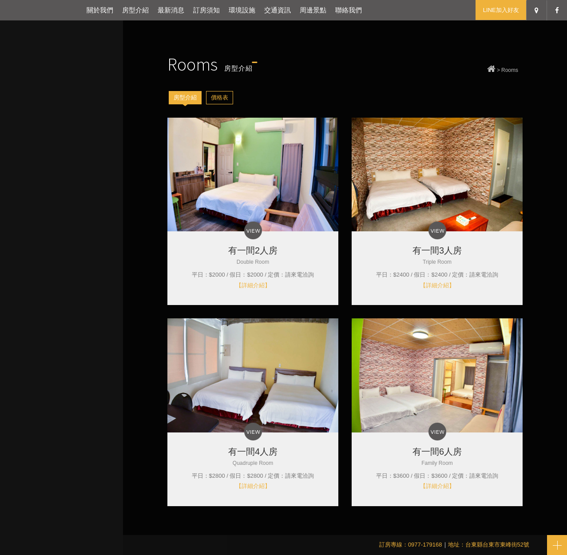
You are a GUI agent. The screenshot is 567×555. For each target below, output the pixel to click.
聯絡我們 (348, 10)
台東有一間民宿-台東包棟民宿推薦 (41, 10)
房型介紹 (135, 10)
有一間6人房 (437, 456)
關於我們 (100, 10)
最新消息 (171, 10)
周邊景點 (313, 10)
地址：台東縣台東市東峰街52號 (488, 544)
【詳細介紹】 (253, 285)
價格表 (219, 97)
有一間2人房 (253, 255)
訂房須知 (206, 10)
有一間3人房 (437, 255)
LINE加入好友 (501, 10)
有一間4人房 (253, 456)
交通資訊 (277, 10)
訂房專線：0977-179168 (410, 544)
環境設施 (242, 10)
